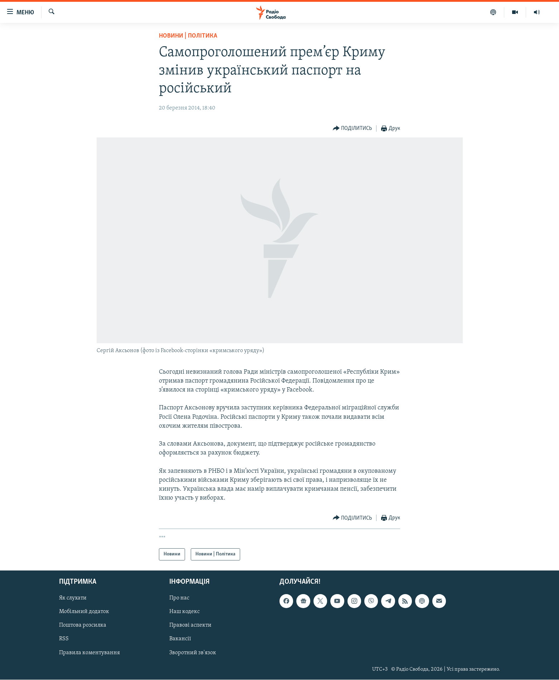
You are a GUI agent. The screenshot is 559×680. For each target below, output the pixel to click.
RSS (64, 639)
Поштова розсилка (82, 625)
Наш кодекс (184, 612)
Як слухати (73, 598)
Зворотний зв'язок (192, 653)
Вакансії (180, 639)
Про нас (179, 598)
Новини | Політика (188, 36)
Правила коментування (89, 653)
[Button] (352, 128)
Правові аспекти (190, 625)
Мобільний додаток (84, 612)
